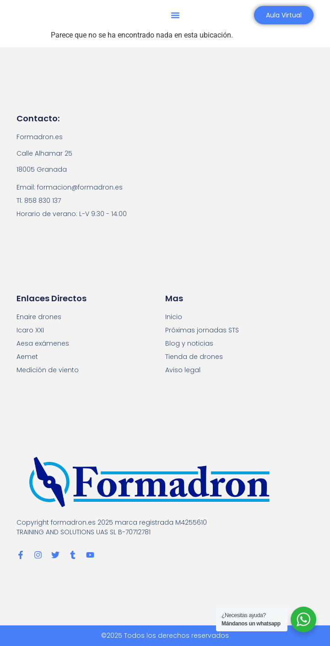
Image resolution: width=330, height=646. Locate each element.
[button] (175, 15)
